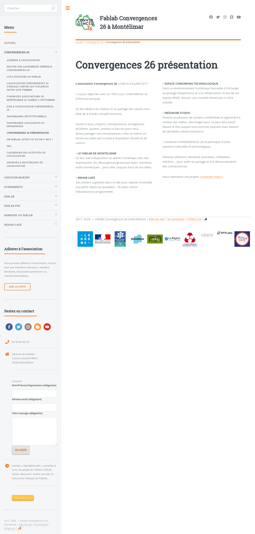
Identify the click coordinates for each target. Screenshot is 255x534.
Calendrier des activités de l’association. (26, 154)
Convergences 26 (94, 42)
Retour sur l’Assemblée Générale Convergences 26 (29, 68)
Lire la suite (17, 286)
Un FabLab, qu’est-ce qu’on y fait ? (30, 139)
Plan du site (25, 524)
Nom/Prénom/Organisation (34, 385)
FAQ (9, 146)
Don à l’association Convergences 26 (30, 108)
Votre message (27, 413)
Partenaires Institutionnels (27, 116)
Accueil (79, 42)
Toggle (67, 8)
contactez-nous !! (211, 177)
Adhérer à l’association (23, 60)
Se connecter (41, 524)
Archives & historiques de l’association (25, 164)
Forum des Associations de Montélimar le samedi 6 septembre (31, 98)
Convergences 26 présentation (28, 133)
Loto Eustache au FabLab (24, 76)
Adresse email (27, 399)
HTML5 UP (10, 528)
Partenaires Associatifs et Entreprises (26, 125)
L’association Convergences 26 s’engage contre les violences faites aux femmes (28, 86)
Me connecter (23, 498)
